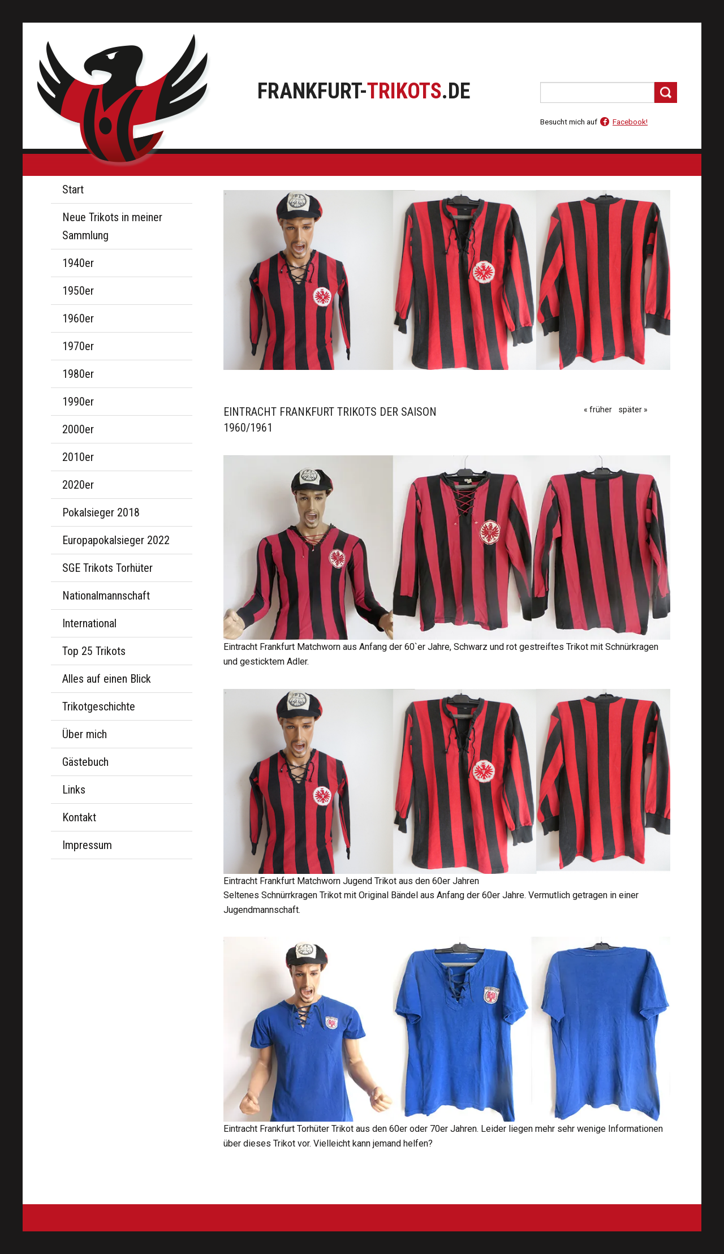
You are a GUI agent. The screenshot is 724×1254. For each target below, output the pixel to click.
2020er (78, 485)
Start (73, 189)
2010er (78, 457)
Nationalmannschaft (106, 595)
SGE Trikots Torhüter (107, 568)
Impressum (87, 845)
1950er (78, 291)
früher (600, 409)
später (630, 409)
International (89, 623)
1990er (78, 401)
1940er (78, 263)
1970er (78, 346)
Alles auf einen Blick (106, 679)
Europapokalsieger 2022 (116, 540)
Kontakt (79, 817)
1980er (78, 374)
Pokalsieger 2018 (101, 512)
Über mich (84, 734)
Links (73, 789)
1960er (78, 318)
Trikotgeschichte (98, 706)
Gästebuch (85, 762)
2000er (78, 429)
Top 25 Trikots (94, 651)
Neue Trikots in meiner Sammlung (112, 226)
